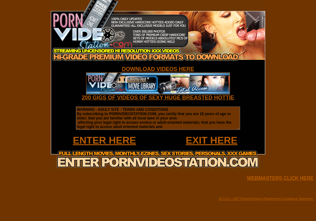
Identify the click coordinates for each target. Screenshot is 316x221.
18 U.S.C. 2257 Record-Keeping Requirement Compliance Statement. (266, 198)
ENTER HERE (104, 140)
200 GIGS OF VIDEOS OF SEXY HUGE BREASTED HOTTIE (158, 98)
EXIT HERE (212, 140)
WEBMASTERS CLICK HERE (280, 178)
